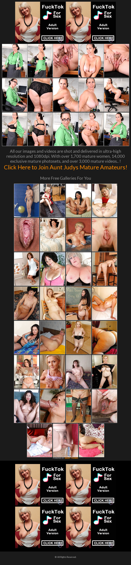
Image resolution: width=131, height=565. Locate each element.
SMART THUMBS (71, 458)
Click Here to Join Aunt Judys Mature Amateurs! (65, 167)
